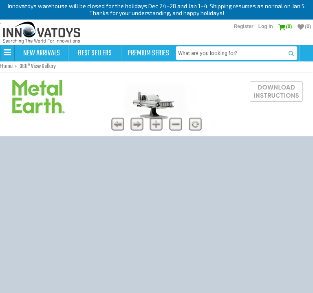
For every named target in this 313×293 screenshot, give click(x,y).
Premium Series (148, 53)
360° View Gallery (38, 66)
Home (6, 66)
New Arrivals (41, 53)
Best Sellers (95, 53)
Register (243, 26)
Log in (265, 26)
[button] (7, 53)
